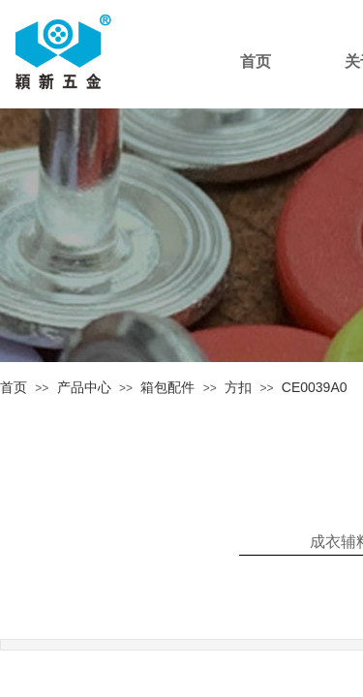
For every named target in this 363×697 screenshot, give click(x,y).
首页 (13, 387)
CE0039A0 (315, 387)
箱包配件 (167, 387)
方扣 (238, 387)
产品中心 (84, 387)
